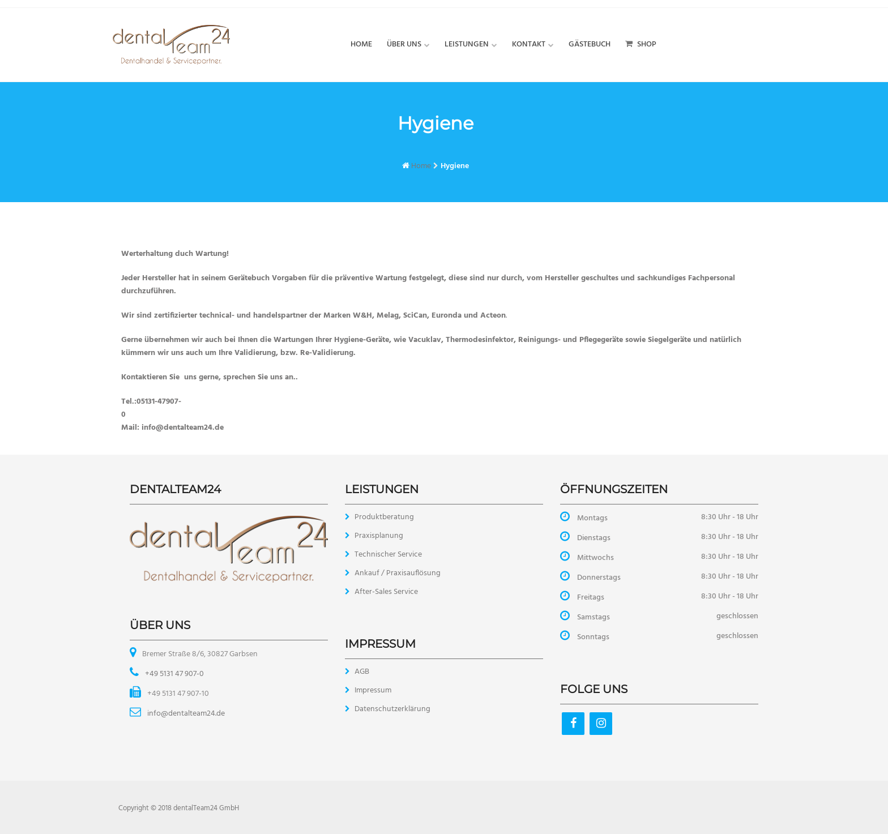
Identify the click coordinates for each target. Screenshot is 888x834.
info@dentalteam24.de (185, 713)
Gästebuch (589, 44)
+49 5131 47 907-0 (173, 674)
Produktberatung (384, 517)
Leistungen (467, 44)
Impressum (373, 690)
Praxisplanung (379, 535)
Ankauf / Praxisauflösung (398, 573)
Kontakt (528, 44)
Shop (640, 44)
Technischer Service (388, 554)
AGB (362, 671)
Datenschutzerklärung (392, 709)
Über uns (404, 44)
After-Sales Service (386, 591)
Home (361, 44)
